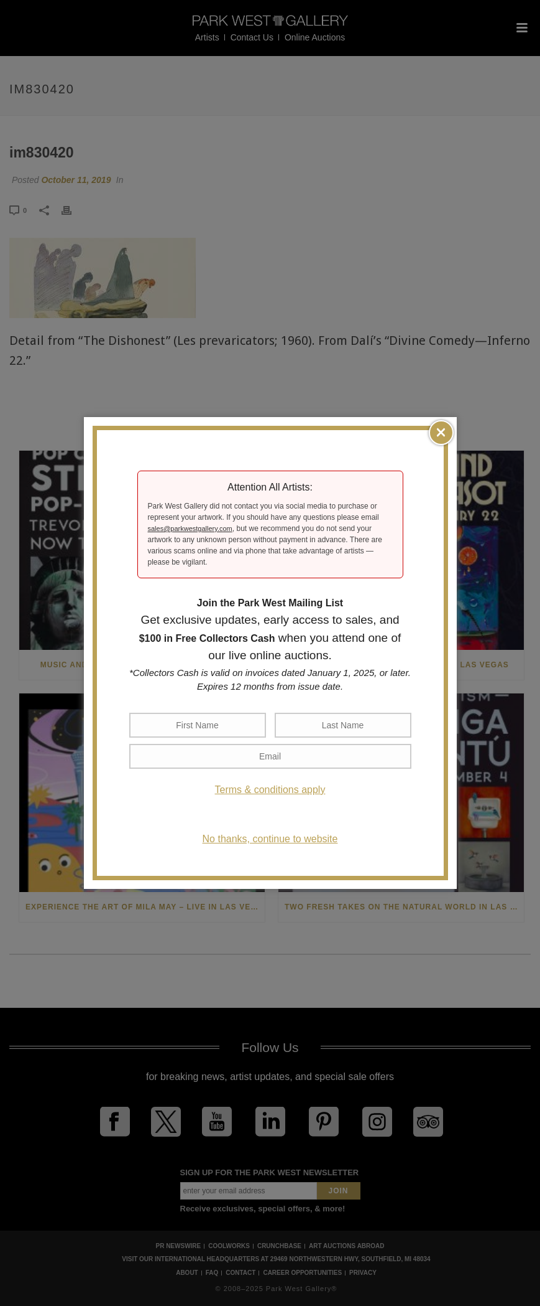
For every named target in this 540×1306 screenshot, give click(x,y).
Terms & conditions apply (270, 789)
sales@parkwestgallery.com (190, 528)
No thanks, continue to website (270, 839)
